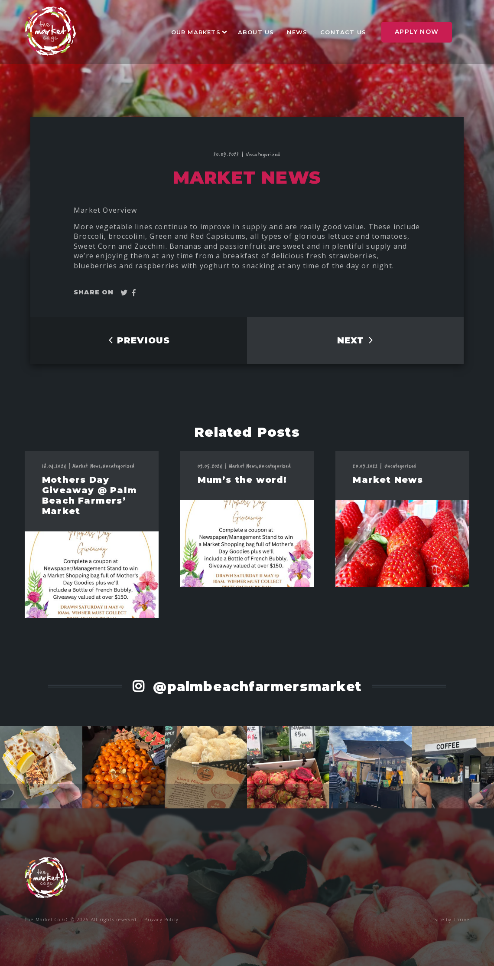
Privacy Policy (161, 920)
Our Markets (196, 32)
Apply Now (417, 32)
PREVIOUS (138, 340)
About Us (256, 32)
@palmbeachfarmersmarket (255, 687)
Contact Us (343, 32)
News (297, 32)
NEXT (355, 340)
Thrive (461, 920)
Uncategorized (263, 153)
